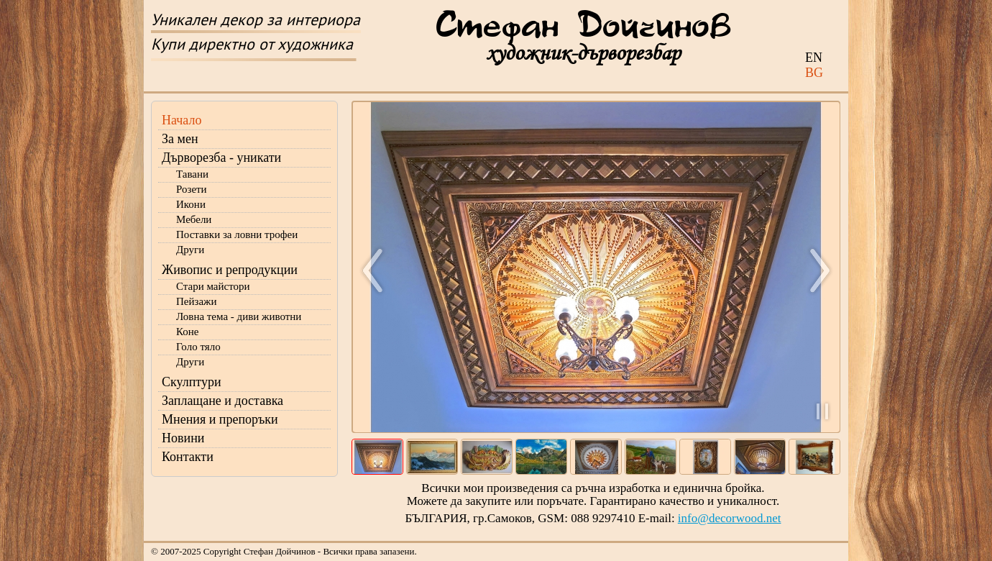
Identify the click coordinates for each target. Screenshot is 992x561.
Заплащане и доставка (222, 400)
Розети (191, 189)
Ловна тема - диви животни (238, 316)
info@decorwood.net (729, 518)
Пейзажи (196, 301)
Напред (814, 270)
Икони (191, 204)
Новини (183, 438)
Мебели (193, 219)
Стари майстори (213, 286)
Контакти (187, 457)
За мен (180, 139)
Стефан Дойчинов (583, 26)
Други (190, 249)
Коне (187, 331)
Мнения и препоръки (220, 419)
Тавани (192, 174)
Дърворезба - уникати (221, 157)
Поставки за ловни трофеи (237, 234)
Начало (181, 120)
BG (814, 72)
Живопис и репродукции (230, 270)
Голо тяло (198, 346)
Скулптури (191, 382)
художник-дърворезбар (583, 53)
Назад (379, 270)
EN (813, 57)
